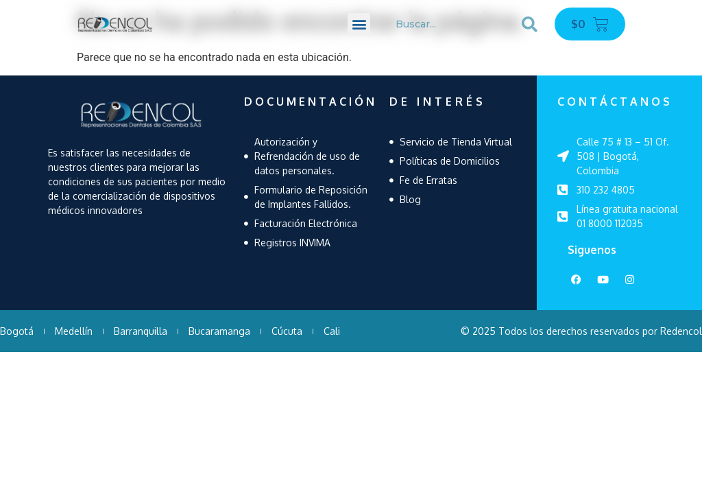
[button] (359, 24)
